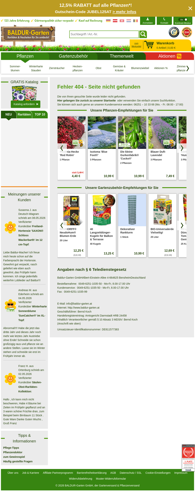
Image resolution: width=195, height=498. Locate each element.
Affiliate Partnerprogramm (58, 472)
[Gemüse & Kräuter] (119, 68)
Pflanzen (25, 56)
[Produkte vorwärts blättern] (181, 148)
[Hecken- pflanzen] (77, 68)
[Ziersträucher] (56, 68)
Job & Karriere (30, 472)
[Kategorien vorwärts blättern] (187, 68)
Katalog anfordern (24, 104)
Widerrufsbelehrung (80, 478)
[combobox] (104, 34)
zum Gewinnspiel (14, 456)
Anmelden (148, 23)
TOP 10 (40, 114)
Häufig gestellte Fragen (18, 461)
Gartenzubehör (73, 56)
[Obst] (98, 68)
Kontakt (164, 23)
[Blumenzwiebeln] (140, 68)
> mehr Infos (124, 11)
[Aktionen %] (161, 68)
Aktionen (170, 56)
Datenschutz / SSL (131, 472)
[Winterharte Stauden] (36, 68)
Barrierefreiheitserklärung (92, 472)
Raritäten (24, 114)
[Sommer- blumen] (15, 68)
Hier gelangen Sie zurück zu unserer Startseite (86, 100)
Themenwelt (121, 56)
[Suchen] (143, 34)
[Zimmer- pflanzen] (181, 68)
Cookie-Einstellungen (157, 472)
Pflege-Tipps (11, 447)
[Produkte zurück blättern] (62, 148)
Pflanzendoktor (12, 452)
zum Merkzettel (136, 45)
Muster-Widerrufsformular (111, 478)
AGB (113, 472)
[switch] (182, 21)
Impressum (180, 472)
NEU (8, 114)
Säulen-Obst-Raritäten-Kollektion (30, 387)
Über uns (13, 472)
